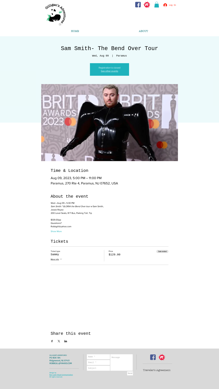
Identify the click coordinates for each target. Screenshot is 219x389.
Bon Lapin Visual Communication (61, 375)
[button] (156, 5)
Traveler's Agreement (156, 370)
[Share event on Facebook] (52, 341)
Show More (56, 231)
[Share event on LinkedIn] (65, 341)
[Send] (130, 373)
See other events (109, 71)
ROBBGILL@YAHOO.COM (60, 363)
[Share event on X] (59, 341)
